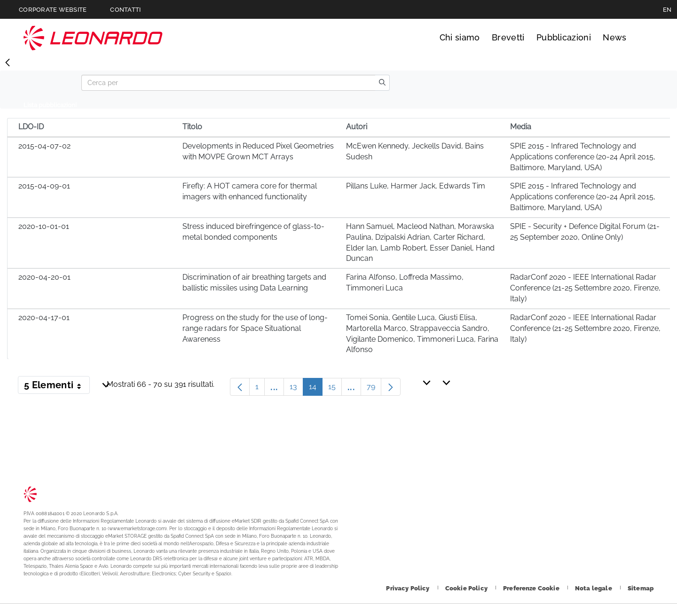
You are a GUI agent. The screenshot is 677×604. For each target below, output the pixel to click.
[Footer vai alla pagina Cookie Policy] (467, 588)
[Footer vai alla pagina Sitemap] (640, 588)
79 (374, 389)
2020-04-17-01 (44, 317)
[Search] (228, 83)
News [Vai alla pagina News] (614, 37)
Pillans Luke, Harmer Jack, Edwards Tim (415, 185)
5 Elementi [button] (57, 386)
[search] (382, 82)
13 (296, 389)
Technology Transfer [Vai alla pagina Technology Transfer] (93, 37)
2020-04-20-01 (44, 277)
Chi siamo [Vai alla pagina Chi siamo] (460, 37)
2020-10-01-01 (43, 226)
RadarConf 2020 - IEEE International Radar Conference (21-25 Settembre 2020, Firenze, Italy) (585, 288)
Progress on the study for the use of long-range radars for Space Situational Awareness (255, 328)
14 (316, 389)
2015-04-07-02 (44, 145)
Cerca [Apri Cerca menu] (644, 38)
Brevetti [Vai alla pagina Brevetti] (508, 37)
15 (335, 389)
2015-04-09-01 (44, 185)
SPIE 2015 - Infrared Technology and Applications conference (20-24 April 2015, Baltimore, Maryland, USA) (582, 156)
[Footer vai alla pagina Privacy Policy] (408, 588)
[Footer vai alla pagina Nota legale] (594, 588)
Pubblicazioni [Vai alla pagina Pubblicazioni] (563, 37)
